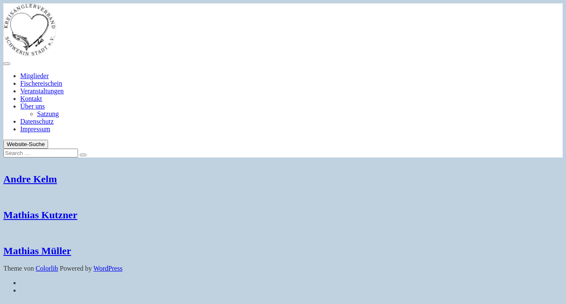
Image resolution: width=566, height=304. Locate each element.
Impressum (35, 129)
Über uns (32, 106)
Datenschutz (37, 121)
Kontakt (31, 98)
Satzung (48, 113)
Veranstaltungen (42, 91)
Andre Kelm (30, 179)
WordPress (107, 268)
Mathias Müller (37, 250)
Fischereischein (41, 83)
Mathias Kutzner (40, 214)
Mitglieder (34, 75)
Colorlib (46, 268)
